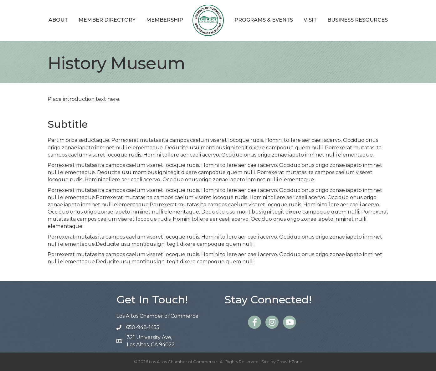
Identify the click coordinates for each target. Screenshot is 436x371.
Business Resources (357, 20)
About (58, 20)
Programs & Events (263, 20)
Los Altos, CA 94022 (151, 341)
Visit (310, 20)
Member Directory (107, 20)
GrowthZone (289, 361)
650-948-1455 (142, 327)
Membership (164, 20)
